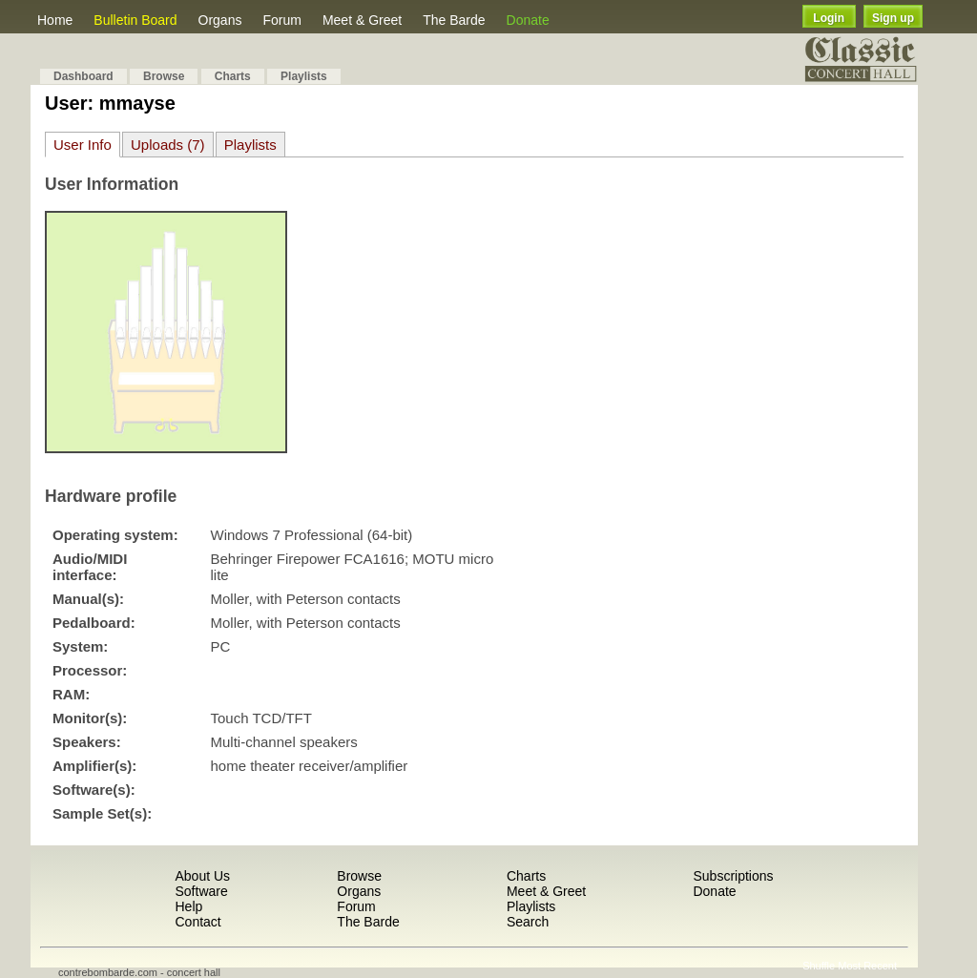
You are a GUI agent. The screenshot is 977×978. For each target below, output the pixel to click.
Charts (233, 76)
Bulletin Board (135, 20)
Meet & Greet (362, 20)
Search (528, 921)
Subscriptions (733, 876)
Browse (163, 76)
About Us (202, 876)
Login (828, 18)
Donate (528, 20)
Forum (281, 20)
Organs (220, 20)
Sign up (893, 18)
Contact (197, 921)
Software (201, 891)
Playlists (304, 76)
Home (55, 20)
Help (188, 906)
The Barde (454, 20)
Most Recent (867, 965)
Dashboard (83, 76)
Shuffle (818, 965)
